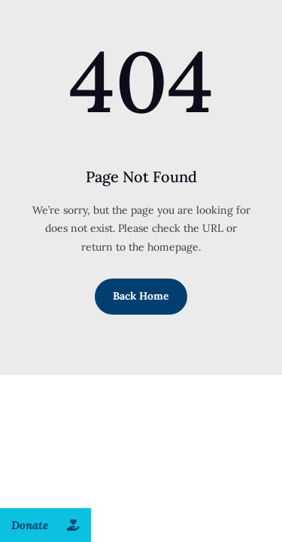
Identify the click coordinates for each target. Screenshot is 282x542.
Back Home (141, 296)
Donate (51, 525)
